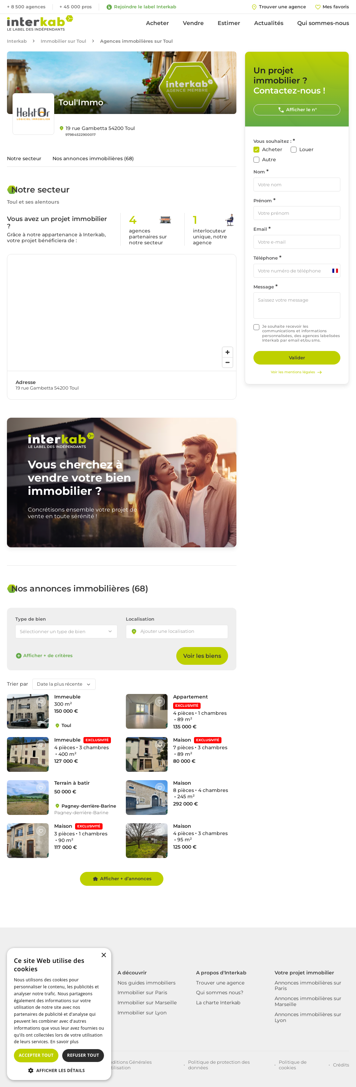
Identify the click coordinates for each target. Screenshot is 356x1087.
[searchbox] (173, 632)
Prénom (262, 200)
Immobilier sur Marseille (147, 1002)
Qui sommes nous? (219, 992)
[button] (59, 1070)
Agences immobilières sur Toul (136, 41)
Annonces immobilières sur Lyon (308, 1017)
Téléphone (265, 258)
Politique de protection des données (219, 1064)
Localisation (140, 619)
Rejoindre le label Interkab (141, 6)
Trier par (17, 684)
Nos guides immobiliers (147, 983)
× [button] (103, 955)
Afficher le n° (297, 109)
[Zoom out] (227, 362)
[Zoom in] (227, 352)
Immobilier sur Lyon (142, 1013)
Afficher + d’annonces (122, 878)
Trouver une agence (220, 983)
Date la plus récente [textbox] (59, 684)
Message (263, 286)
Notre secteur (24, 158)
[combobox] (177, 632)
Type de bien (30, 619)
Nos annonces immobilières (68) (93, 158)
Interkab (17, 41)
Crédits (341, 1065)
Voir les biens (202, 656)
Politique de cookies (293, 1064)
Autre (269, 160)
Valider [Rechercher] (297, 357)
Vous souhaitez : (272, 141)
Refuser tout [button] (83, 1055)
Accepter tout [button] (36, 1055)
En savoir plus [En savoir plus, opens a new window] (64, 1042)
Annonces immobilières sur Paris (308, 986)
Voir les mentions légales (297, 372)
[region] (121, 312)
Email (260, 229)
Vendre (193, 23)
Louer (306, 150)
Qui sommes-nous (323, 23)
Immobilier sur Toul (63, 41)
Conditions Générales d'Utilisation (127, 1064)
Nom (259, 171)
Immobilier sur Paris (142, 992)
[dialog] (59, 1014)
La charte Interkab (218, 1002)
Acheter (157, 23)
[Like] (41, 701)
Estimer (229, 23)
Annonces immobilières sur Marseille (308, 1001)
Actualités (268, 23)
